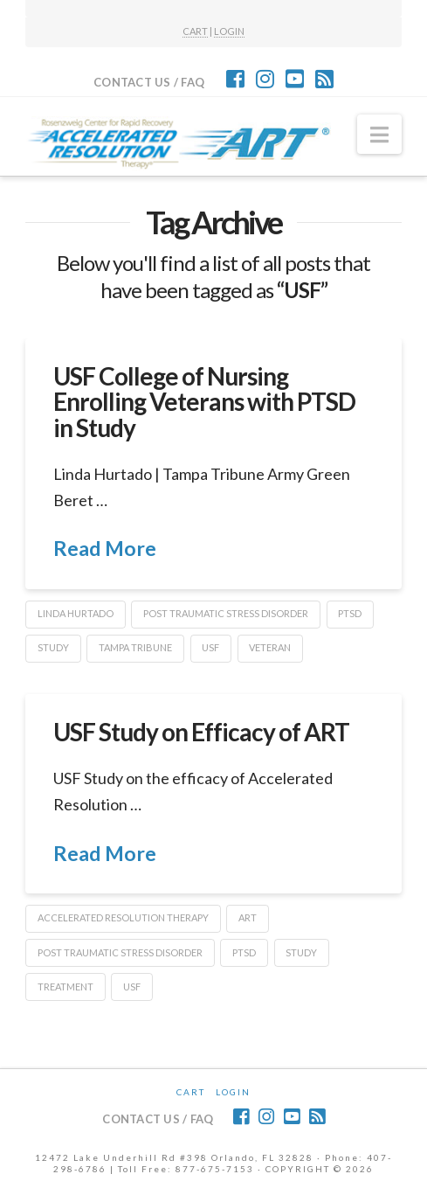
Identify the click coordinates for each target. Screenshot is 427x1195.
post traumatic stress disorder (225, 613)
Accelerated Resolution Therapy (123, 917)
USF (210, 647)
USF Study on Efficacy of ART (201, 732)
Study (53, 647)
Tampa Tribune (135, 647)
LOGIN (229, 31)
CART (195, 31)
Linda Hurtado (76, 613)
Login (233, 1092)
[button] (379, 135)
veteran (270, 647)
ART (247, 917)
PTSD (350, 613)
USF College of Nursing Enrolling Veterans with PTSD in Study (204, 401)
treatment (65, 986)
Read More (104, 548)
